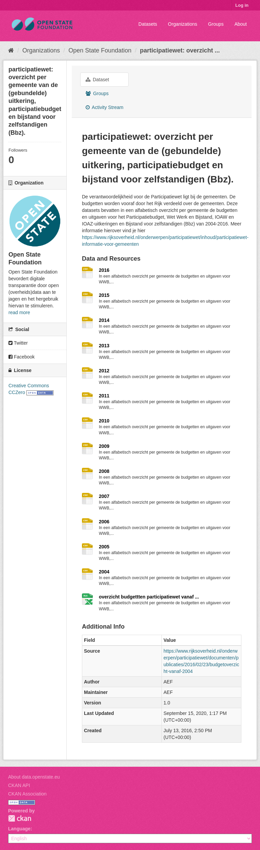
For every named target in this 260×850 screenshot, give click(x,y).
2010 (104, 420)
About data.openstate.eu (34, 777)
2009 (104, 446)
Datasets (147, 24)
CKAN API (19, 785)
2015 (104, 295)
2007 (104, 496)
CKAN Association (27, 794)
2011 (104, 395)
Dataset (97, 79)
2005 (104, 546)
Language (19, 828)
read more (19, 312)
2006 (104, 521)
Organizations (182, 24)
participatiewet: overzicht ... (180, 50)
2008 (104, 471)
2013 (104, 345)
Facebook (21, 356)
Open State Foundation (99, 50)
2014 (104, 320)
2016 (104, 270)
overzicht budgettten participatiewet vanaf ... (149, 597)
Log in (241, 5)
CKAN (19, 818)
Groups (215, 24)
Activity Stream (104, 107)
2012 (104, 370)
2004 (104, 571)
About (240, 24)
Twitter (18, 343)
